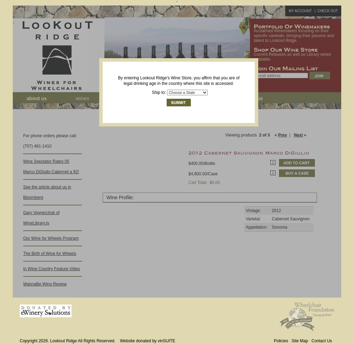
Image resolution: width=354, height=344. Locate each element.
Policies (281, 340)
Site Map (300, 340)
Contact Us (321, 340)
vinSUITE (166, 340)
